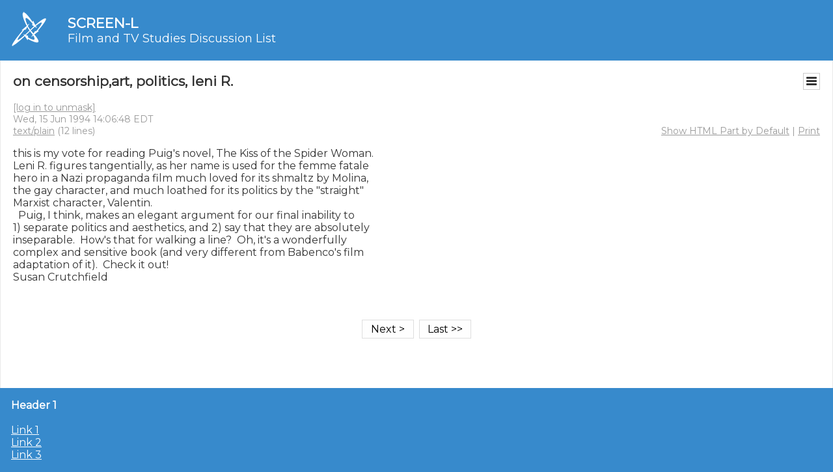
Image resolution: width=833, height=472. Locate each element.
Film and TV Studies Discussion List (172, 38)
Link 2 (26, 442)
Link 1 (25, 430)
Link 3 (26, 455)
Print (809, 131)
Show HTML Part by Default (725, 131)
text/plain (34, 131)
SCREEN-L (103, 23)
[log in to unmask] (54, 107)
